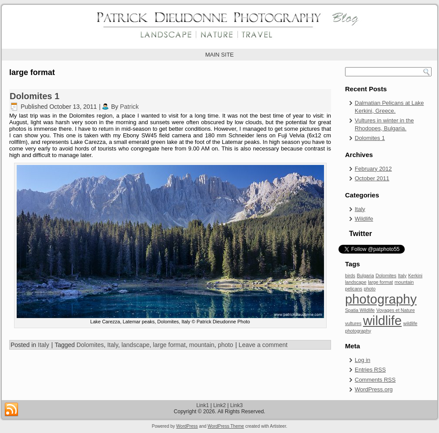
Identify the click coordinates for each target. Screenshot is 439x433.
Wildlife (364, 218)
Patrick (129, 106)
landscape (136, 344)
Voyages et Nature (395, 310)
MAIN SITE (219, 54)
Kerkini (415, 275)
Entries (370, 369)
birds (350, 275)
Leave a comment (263, 344)
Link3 (236, 405)
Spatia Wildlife (360, 310)
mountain (202, 344)
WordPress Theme (226, 426)
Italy (43, 344)
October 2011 (372, 178)
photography (381, 299)
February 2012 (373, 168)
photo (225, 344)
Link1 (202, 405)
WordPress (187, 426)
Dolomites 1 (34, 96)
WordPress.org (373, 389)
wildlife (382, 320)
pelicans (353, 288)
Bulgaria (365, 275)
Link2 (219, 405)
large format (169, 344)
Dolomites (90, 344)
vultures (353, 323)
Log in (362, 360)
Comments (375, 379)
